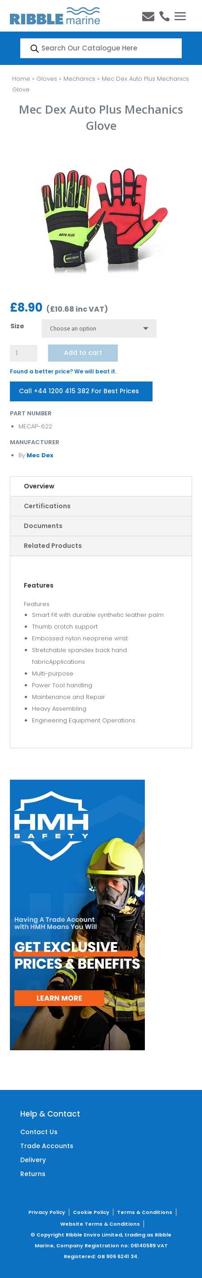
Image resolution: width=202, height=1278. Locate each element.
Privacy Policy (46, 1212)
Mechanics (79, 78)
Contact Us (39, 1131)
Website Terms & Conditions (100, 1223)
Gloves (46, 78)
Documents (43, 525)
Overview (39, 486)
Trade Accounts (46, 1145)
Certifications (47, 505)
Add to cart (83, 352)
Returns (32, 1173)
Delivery (33, 1159)
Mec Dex (39, 455)
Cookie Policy (91, 1212)
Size (17, 326)
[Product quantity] (23, 353)
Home (21, 78)
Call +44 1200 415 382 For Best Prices (79, 390)
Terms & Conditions (144, 1212)
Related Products (53, 545)
